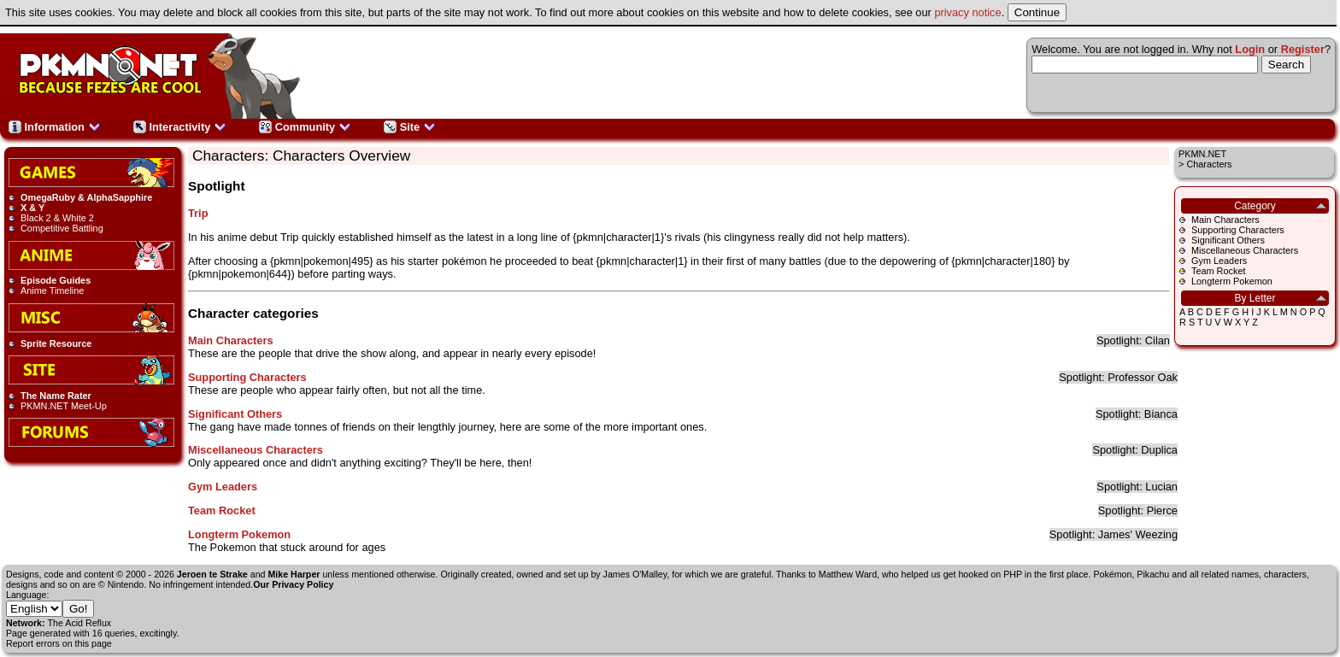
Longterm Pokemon (1231, 281)
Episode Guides (56, 280)
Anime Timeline (52, 290)
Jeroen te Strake (212, 574)
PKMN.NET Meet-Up (64, 406)
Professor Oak (1143, 377)
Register (1303, 49)
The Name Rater (56, 395)
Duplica (1159, 449)
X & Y (32, 207)
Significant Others (1228, 240)
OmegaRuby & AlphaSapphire (86, 197)
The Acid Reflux (80, 623)
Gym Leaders (1219, 260)
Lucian (1161, 486)
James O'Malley (635, 574)
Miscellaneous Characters (1244, 250)
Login (1250, 49)
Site (410, 126)
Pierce (1162, 510)
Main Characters (1225, 219)
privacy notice (967, 12)
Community (305, 126)
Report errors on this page (59, 643)
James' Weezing (1138, 534)
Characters (1208, 164)
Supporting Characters (1237, 230)
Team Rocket (1218, 271)
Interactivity (179, 126)
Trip (198, 213)
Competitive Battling (62, 228)
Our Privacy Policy (293, 584)
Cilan (1157, 340)
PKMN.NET (1202, 154)
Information (55, 126)
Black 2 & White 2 (57, 218)
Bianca (1161, 414)
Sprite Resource (56, 343)
